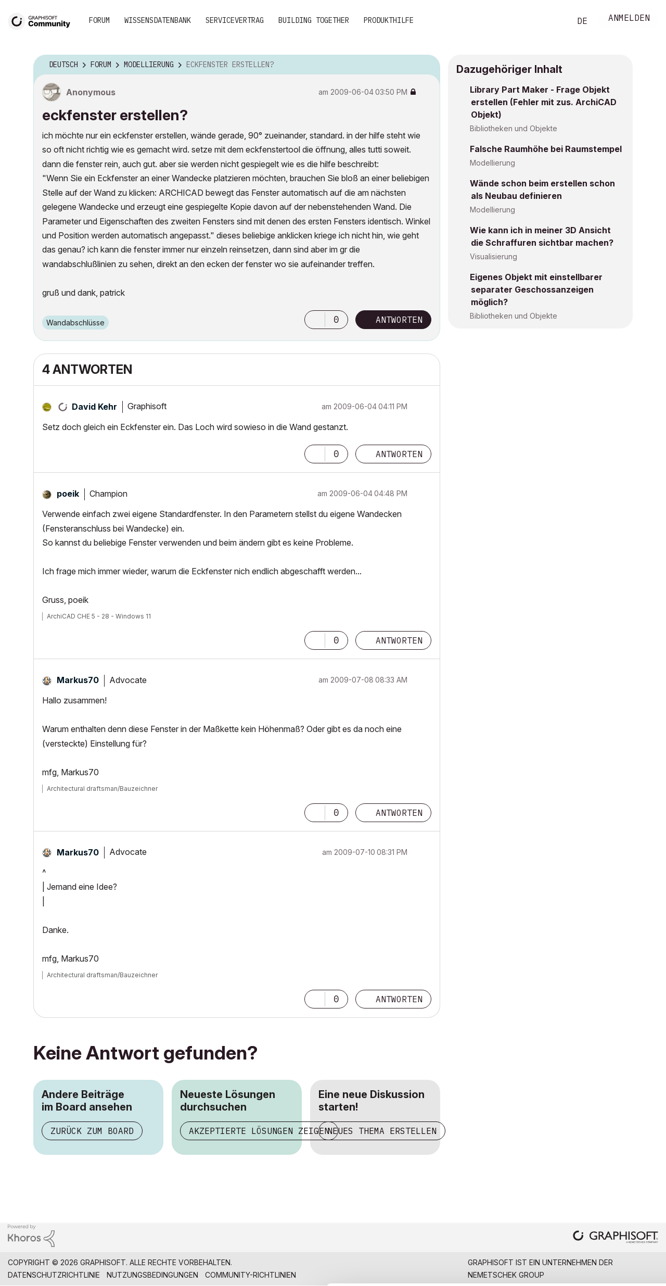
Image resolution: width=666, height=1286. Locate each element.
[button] (315, 320)
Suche (551, 21)
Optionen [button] (425, 65)
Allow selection (605, 1192)
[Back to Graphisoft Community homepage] (43, 20)
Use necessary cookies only (606, 1223)
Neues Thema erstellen (382, 1131)
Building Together (313, 20)
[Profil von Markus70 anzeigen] (78, 680)
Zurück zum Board (92, 1131)
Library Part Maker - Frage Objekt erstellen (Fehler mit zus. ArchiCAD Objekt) (543, 102)
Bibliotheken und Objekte (513, 128)
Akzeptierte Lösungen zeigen (259, 1131)
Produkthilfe (389, 20)
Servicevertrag (235, 20)
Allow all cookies (606, 1166)
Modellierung (492, 162)
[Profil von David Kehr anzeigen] (94, 406)
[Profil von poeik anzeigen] (68, 493)
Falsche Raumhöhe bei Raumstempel (546, 149)
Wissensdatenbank (157, 20)
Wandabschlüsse (75, 322)
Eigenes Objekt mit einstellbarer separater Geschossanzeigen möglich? (536, 289)
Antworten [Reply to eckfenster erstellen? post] (399, 319)
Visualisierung (493, 256)
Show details (412, 1272)
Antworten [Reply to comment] (399, 454)
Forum (99, 20)
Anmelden (629, 19)
